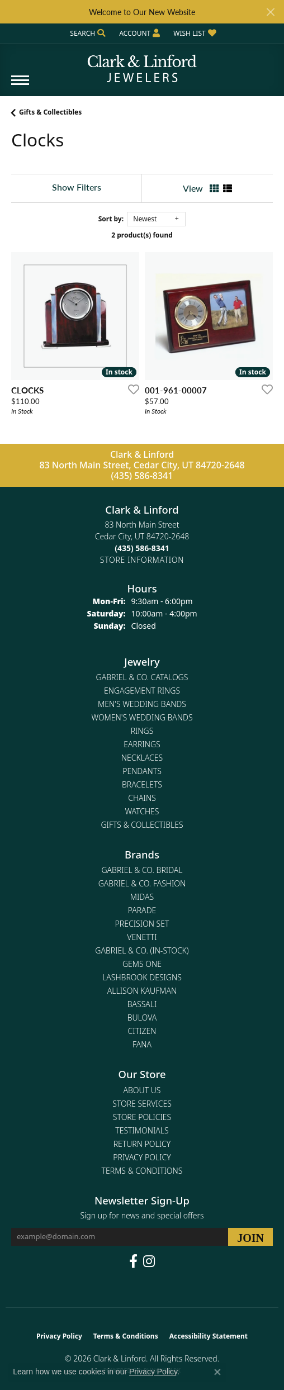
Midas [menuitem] (142, 896)
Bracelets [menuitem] (142, 784)
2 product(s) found (142, 235)
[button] (87, 33)
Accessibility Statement (208, 1336)
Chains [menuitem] (142, 798)
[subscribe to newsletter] (250, 1237)
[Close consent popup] (217, 1372)
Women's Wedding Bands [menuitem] (141, 717)
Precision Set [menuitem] (142, 923)
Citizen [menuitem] (142, 1031)
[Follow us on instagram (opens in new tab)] (149, 1261)
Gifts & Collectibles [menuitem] (142, 824)
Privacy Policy (142, 1157)
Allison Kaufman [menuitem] (142, 990)
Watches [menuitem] (142, 811)
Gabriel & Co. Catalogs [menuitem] (142, 677)
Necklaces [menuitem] (142, 757)
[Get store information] (142, 559)
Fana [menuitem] (142, 1044)
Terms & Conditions (142, 1170)
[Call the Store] (142, 548)
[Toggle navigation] (20, 85)
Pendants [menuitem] (142, 771)
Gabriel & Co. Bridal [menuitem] (141, 870)
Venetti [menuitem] (142, 937)
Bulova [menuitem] (142, 1017)
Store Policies (142, 1117)
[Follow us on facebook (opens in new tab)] (133, 1261)
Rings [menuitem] (142, 730)
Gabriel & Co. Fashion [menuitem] (142, 883)
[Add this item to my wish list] (130, 389)
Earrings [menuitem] (142, 744)
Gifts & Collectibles (50, 112)
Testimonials (141, 1130)
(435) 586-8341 (142, 475)
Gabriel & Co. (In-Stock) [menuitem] (141, 950)
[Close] (270, 12)
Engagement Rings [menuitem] (142, 690)
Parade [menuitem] (142, 910)
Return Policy (142, 1143)
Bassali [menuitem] (142, 1004)
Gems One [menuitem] (142, 964)
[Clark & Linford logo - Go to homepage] (142, 64)
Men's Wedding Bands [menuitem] (142, 704)
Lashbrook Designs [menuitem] (142, 977)
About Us (142, 1090)
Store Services (142, 1103)
